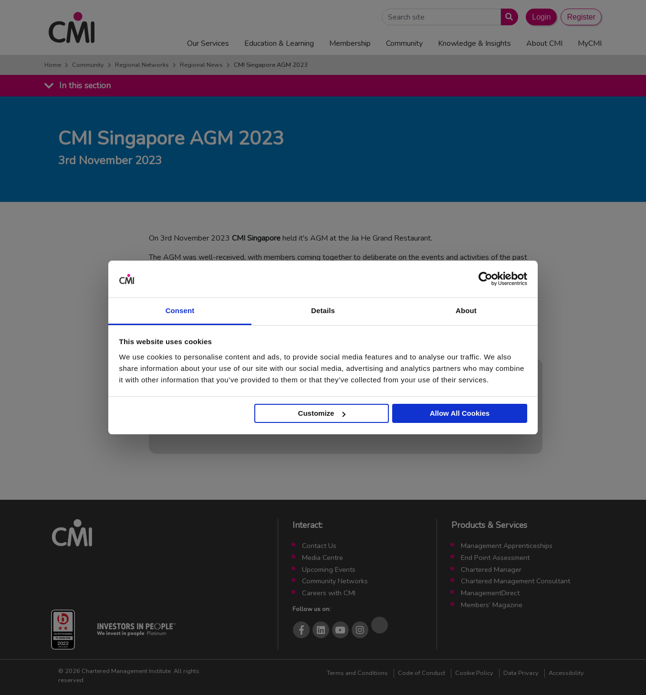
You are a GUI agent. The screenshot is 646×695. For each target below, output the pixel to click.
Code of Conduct (421, 673)
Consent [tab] (180, 310)
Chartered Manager (491, 569)
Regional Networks (142, 65)
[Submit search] (507, 17)
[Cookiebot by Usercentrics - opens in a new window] (485, 279)
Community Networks (335, 581)
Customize (322, 413)
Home (52, 65)
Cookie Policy (474, 673)
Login (541, 17)
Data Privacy (521, 673)
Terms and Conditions (357, 673)
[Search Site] (441, 17)
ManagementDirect (490, 593)
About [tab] (466, 310)
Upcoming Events (328, 569)
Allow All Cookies (460, 413)
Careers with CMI (328, 593)
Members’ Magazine (491, 605)
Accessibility (566, 673)
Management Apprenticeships (506, 545)
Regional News (201, 65)
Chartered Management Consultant (515, 581)
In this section (85, 85)
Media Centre (322, 557)
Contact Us (319, 545)
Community (88, 65)
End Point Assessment (495, 557)
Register (581, 17)
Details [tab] (323, 310)
